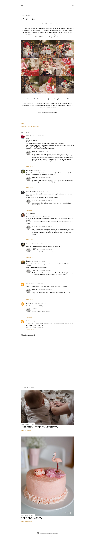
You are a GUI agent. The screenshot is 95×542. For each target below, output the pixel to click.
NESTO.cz (35, 151)
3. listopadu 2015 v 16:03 (37, 243)
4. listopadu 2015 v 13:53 (45, 226)
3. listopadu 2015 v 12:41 (41, 191)
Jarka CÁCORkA (31, 214)
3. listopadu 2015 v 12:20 (45, 151)
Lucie (28, 243)
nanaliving (29, 303)
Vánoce (37, 126)
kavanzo (29, 170)
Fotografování (31, 126)
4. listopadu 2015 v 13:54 (45, 270)
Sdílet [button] (22, 123)
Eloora (28, 284)
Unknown (29, 321)
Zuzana (29, 261)
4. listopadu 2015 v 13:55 (45, 309)
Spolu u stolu (30, 191)
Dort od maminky (31, 518)
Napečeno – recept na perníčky (39, 427)
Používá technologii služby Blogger (47, 533)
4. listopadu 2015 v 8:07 (40, 303)
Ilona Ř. (28, 136)
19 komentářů (28, 521)
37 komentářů (29, 430)
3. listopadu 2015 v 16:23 (38, 261)
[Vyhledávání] (73, 5)
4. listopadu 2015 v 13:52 (45, 200)
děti (25, 126)
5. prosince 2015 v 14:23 (39, 321)
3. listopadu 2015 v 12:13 (38, 136)
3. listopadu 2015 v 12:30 (38, 170)
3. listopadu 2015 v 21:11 (37, 284)
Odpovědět (30, 166)
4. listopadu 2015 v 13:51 (45, 177)
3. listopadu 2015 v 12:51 (43, 214)
